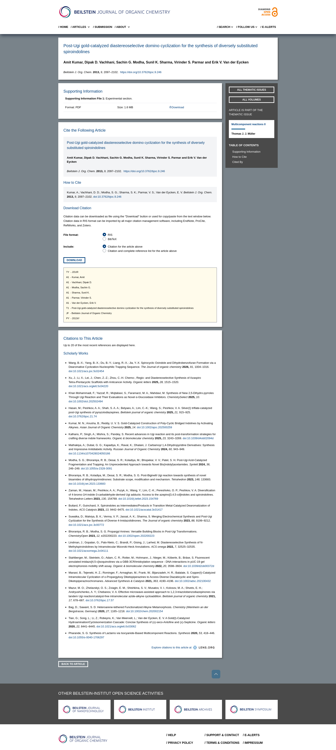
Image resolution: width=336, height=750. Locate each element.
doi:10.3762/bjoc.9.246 (107, 196)
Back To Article (73, 664)
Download (176, 107)
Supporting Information (246, 151)
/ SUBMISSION (102, 27)
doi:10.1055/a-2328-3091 (96, 468)
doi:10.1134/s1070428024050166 (89, 453)
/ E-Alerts (268, 27)
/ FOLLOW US (247, 27)
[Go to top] (216, 674)
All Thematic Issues (251, 89)
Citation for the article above (125, 246)
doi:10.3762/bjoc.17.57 (100, 600)
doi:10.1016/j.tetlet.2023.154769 (138, 498)
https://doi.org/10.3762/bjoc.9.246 (141, 72)
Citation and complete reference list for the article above (142, 251)
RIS (110, 234)
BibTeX (112, 239)
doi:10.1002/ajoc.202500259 (154, 427)
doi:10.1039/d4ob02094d (198, 438)
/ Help (171, 735)
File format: (71, 234)
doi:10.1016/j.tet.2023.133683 (87, 483)
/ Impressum (253, 742)
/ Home (63, 27)
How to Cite (239, 156)
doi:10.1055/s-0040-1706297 (86, 637)
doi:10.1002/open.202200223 (136, 535)
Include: (68, 246)
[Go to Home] (83, 739)
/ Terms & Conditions (222, 742)
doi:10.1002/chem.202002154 (144, 611)
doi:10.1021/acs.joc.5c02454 (86, 371)
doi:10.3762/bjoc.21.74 (83, 416)
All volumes (251, 99)
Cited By (237, 162)
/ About (122, 27)
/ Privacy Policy (179, 742)
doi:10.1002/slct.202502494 (86, 401)
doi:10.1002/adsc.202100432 (193, 581)
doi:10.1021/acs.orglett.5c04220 (88, 386)
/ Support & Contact (222, 735)
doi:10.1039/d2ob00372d (198, 566)
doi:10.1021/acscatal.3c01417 (144, 509)
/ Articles (80, 27)
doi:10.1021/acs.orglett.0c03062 (116, 626)
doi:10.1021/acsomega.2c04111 (88, 550)
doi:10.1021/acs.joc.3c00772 (86, 524)
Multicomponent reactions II (248, 124)
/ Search (225, 27)
